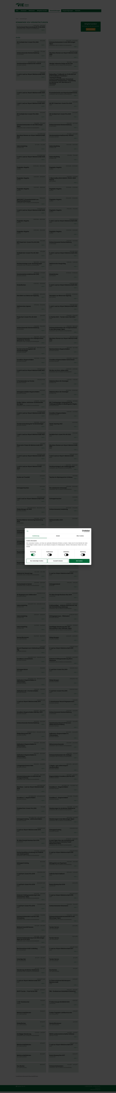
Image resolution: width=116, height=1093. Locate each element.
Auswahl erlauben (58, 561)
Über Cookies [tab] (80, 536)
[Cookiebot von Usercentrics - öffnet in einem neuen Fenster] (83, 531)
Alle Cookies (79, 561)
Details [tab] (58, 536)
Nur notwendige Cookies (36, 561)
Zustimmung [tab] (35, 536)
